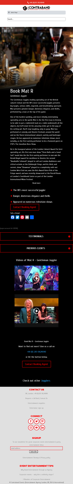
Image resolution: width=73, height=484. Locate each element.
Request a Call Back (32, 398)
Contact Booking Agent (24, 207)
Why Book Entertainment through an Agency (36, 470)
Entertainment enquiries (36, 403)
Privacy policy (45, 458)
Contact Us (44, 398)
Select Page (12, 12)
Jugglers (45, 380)
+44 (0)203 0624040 (36, 3)
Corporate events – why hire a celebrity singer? (36, 474)
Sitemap (36, 458)
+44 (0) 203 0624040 (36, 351)
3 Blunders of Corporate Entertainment (36, 479)
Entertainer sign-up (37, 408)
